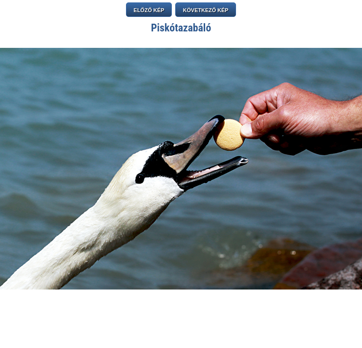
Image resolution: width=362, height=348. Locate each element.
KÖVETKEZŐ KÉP (205, 10)
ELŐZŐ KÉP (149, 10)
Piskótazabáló (181, 28)
